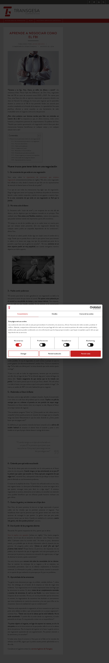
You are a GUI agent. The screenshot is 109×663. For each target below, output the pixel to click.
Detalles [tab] (54, 314)
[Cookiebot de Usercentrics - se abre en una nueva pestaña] (91, 307)
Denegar (23, 354)
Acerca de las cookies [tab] (86, 314)
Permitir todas (85, 354)
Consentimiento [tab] (22, 314)
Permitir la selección (54, 354)
